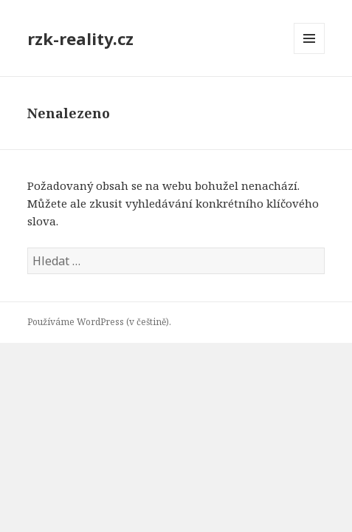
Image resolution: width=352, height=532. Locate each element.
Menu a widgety (309, 53)
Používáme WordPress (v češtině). (99, 322)
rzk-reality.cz (80, 38)
